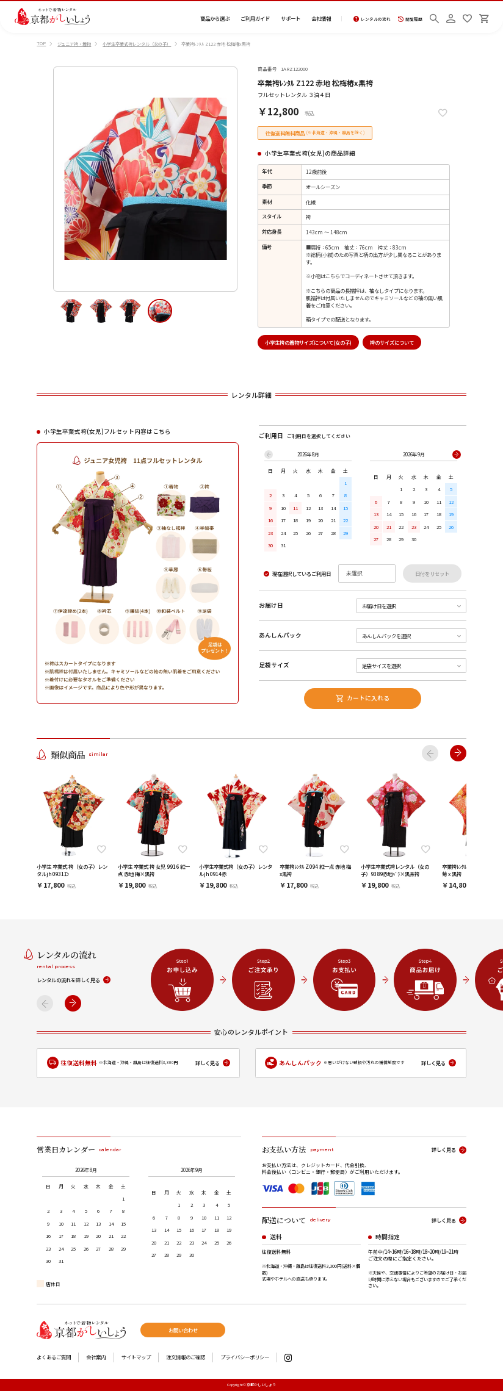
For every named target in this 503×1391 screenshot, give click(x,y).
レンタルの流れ (372, 19)
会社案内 (96, 1356)
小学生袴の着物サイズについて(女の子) (308, 342)
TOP (41, 43)
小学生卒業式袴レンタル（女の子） (137, 44)
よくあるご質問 (54, 1356)
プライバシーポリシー (244, 1356)
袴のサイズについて (392, 342)
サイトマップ (136, 1356)
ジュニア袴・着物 (74, 44)
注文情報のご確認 (185, 1356)
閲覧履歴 (410, 19)
